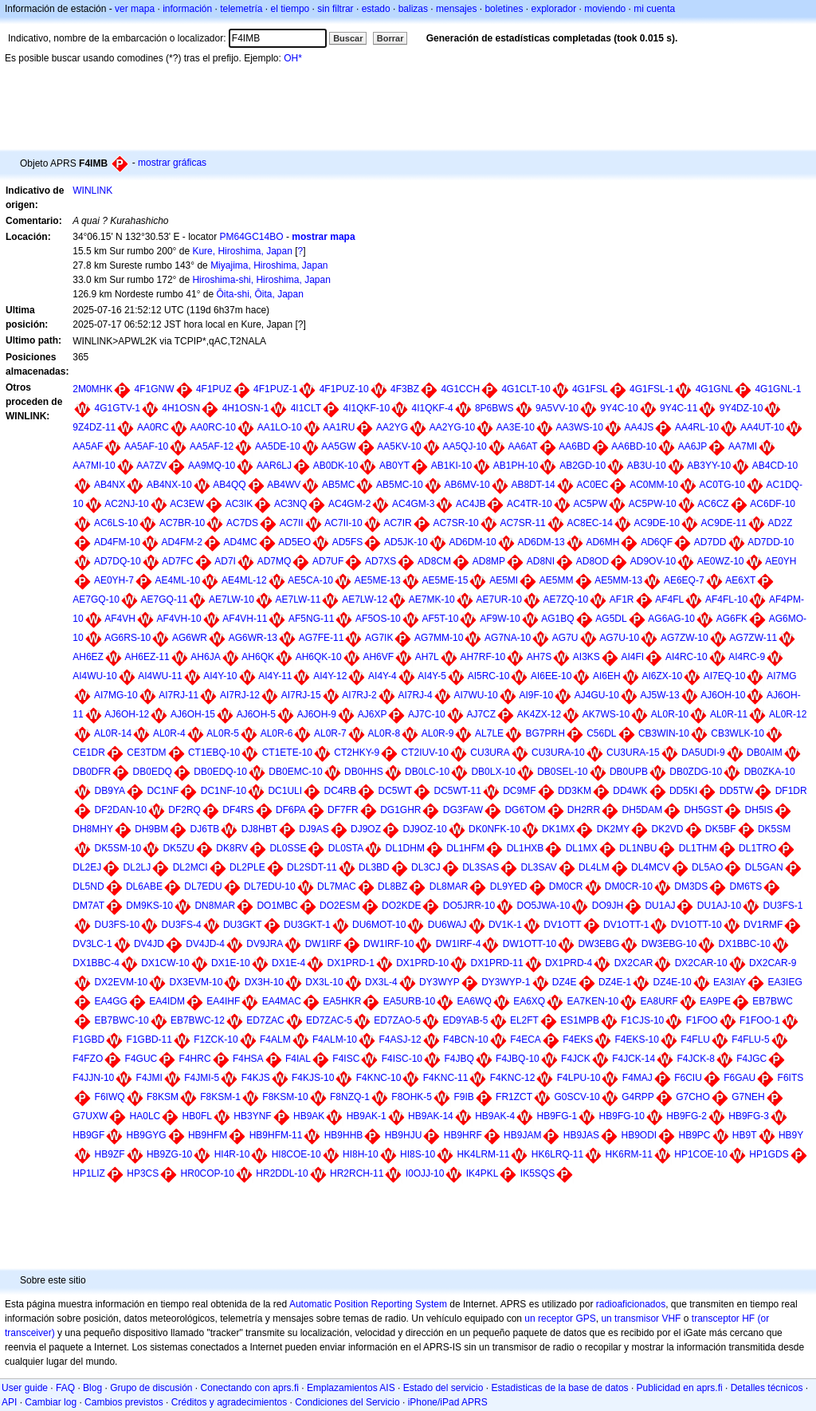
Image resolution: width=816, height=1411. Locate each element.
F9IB (463, 1096)
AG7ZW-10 (684, 637)
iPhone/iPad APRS (448, 1402)
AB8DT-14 (533, 484)
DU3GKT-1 (307, 924)
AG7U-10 (619, 637)
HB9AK (308, 1116)
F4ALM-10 (334, 1039)
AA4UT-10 (762, 427)
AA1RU (339, 427)
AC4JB (470, 503)
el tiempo (290, 8)
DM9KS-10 (149, 905)
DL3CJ (426, 867)
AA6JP (693, 446)
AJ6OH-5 (256, 714)
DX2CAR (633, 963)
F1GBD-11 (149, 1039)
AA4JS (639, 427)
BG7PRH (544, 733)
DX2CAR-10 (701, 963)
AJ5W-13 (660, 695)
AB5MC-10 (399, 484)
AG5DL (610, 618)
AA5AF (88, 446)
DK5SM (774, 829)
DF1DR (791, 790)
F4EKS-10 (637, 1039)
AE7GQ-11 (164, 599)
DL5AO (707, 867)
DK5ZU (178, 848)
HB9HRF (463, 1135)
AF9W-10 (500, 618)
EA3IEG (784, 982)
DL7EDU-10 (270, 886)
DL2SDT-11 (312, 867)
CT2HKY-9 (356, 752)
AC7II (292, 523)
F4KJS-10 (313, 1077)
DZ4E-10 (672, 982)
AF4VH (119, 618)
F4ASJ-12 (400, 1039)
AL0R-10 (669, 714)
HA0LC (145, 1116)
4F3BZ (404, 389)
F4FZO (88, 1058)
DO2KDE (401, 905)
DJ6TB (205, 829)
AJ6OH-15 (193, 714)
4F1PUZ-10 (344, 389)
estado (376, 8)
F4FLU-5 (750, 1039)
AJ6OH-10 (722, 695)
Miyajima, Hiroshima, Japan (269, 265)
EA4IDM (167, 1001)
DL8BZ (392, 886)
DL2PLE (247, 867)
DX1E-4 (288, 963)
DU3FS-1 (783, 905)
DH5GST (704, 810)
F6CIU (688, 1077)
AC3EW (187, 503)
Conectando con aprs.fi (250, 1387)
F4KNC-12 (513, 1077)
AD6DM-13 (540, 542)
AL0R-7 (330, 733)
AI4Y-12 (330, 676)
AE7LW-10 (231, 599)
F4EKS (578, 1039)
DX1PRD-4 (568, 963)
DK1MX (558, 829)
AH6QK (257, 656)
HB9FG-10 (622, 1116)
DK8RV (232, 848)
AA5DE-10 (277, 446)
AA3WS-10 (579, 427)
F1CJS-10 (642, 1020)
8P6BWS (494, 408)
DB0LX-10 (493, 771)
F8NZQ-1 (350, 1096)
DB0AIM (765, 752)
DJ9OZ (366, 829)
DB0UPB (629, 771)
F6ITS (791, 1077)
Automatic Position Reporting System (368, 1304)
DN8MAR (214, 905)
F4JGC (751, 1058)
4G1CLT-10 (525, 389)
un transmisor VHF (641, 1318)
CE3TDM (146, 752)
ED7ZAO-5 (397, 1020)
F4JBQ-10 (517, 1058)
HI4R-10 (232, 1154)
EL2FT (524, 1020)
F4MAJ (637, 1077)
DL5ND (88, 886)
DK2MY (613, 829)
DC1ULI (285, 790)
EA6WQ (474, 1001)
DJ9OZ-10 (424, 829)
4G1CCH (460, 389)
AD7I (225, 561)
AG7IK (379, 637)
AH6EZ (88, 656)
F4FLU (695, 1039)
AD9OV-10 (653, 561)
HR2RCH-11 (356, 1173)
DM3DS (691, 886)
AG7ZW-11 (753, 637)
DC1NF (162, 790)
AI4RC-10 (686, 656)
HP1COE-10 (701, 1154)
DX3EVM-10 (196, 982)
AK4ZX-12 (539, 714)
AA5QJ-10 (464, 446)
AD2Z (780, 523)
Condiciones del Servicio (347, 1402)
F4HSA (248, 1058)
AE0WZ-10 (720, 561)
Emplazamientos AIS (351, 1387)
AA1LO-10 (279, 427)
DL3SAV (539, 867)
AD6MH (602, 542)
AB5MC (338, 484)
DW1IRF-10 (388, 943)
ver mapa (135, 8)
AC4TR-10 (529, 503)
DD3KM (574, 790)
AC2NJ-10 (126, 503)
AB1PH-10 (516, 465)
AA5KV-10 (399, 446)
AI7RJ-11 (178, 695)
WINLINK (92, 190)
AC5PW (590, 503)
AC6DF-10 (772, 503)
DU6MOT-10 (379, 924)
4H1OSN (181, 408)
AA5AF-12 (211, 446)
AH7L (427, 656)
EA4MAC (281, 1001)
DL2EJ (87, 867)
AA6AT (522, 446)
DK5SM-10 (118, 848)
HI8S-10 (417, 1154)
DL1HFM (465, 848)
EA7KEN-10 (593, 1001)
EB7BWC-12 (198, 1020)
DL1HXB (525, 848)
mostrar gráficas (172, 162)
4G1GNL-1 (778, 389)
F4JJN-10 (93, 1077)
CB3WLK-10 (737, 733)
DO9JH (607, 905)
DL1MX (582, 848)
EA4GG (111, 1001)
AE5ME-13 (378, 580)
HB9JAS (581, 1135)
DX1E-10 (230, 963)
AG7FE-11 (321, 637)
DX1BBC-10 (744, 943)
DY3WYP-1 (505, 982)
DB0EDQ (152, 771)
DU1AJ (660, 905)
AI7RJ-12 (240, 695)
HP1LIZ (89, 1173)
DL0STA (345, 848)
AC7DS (242, 523)
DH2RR (583, 810)
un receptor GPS (559, 1318)
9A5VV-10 (557, 408)
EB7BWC (772, 1001)
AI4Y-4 (382, 676)
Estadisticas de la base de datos (559, 1387)
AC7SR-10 (455, 523)
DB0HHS (363, 771)
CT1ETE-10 (287, 752)
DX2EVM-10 (121, 982)
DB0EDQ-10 (220, 771)
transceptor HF (723, 1318)
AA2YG (392, 427)
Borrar (390, 38)
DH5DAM (642, 810)
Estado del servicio (443, 1387)
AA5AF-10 (146, 446)
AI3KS (586, 656)
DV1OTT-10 (696, 924)
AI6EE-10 (551, 676)
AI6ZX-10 (661, 676)
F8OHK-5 (411, 1096)
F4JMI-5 (201, 1077)
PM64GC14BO (252, 236)
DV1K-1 (505, 924)
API (9, 1402)
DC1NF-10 (223, 790)
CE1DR (89, 752)
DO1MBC (277, 905)
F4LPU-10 (579, 1077)
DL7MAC (336, 886)
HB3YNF (252, 1116)
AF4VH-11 (244, 618)
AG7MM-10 (438, 637)
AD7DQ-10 (117, 561)
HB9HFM (207, 1135)
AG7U (565, 637)
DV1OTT (562, 924)
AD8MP (489, 561)
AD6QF (657, 542)
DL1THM (698, 848)
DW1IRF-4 (458, 943)
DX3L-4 (381, 982)
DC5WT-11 (457, 790)
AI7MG (781, 676)
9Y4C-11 (678, 408)
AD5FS (347, 542)
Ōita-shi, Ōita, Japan (259, 294)
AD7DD (710, 542)
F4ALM (275, 1039)
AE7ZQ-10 (565, 599)
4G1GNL (714, 389)
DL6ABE (144, 886)
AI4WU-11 (160, 676)
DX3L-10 (324, 982)
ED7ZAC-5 (329, 1020)
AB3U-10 (646, 465)
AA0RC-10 (213, 427)
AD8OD (592, 561)
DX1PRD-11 (497, 963)
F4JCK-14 (633, 1058)
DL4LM (594, 867)
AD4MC (240, 542)
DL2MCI (190, 867)
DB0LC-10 (427, 771)
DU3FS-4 (182, 924)
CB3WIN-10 (663, 733)
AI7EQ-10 (725, 676)
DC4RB (340, 790)
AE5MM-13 (618, 580)
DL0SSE (287, 848)
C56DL (601, 733)
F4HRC (195, 1058)
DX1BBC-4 (96, 963)
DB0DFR (92, 771)
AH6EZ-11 (147, 656)
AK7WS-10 (606, 714)
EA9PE (715, 1001)
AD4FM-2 (182, 542)
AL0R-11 (728, 714)
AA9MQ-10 (211, 465)
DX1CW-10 (165, 963)
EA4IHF (223, 1001)
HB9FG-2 (686, 1116)
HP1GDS (768, 1154)
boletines (503, 8)
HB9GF (88, 1135)
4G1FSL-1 (651, 389)
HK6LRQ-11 (557, 1154)
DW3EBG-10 (668, 943)
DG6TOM (524, 810)
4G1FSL (590, 389)
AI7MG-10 (116, 695)
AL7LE (489, 733)
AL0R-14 (112, 733)
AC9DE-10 (656, 523)
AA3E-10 (515, 427)
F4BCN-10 (465, 1039)
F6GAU (739, 1077)
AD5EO (294, 542)
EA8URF (659, 1001)
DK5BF (720, 829)
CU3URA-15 (633, 752)
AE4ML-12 (244, 580)
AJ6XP (372, 714)
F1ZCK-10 (215, 1039)
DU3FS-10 (117, 924)
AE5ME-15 (445, 580)
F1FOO (702, 1020)
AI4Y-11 (275, 676)
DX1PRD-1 (350, 963)
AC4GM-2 (349, 503)
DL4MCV (650, 867)
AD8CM (434, 561)
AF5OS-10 (378, 618)
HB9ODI (639, 1135)
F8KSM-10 (285, 1096)
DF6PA (291, 810)
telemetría (241, 8)
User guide (25, 1387)
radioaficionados (630, 1304)
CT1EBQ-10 (214, 752)
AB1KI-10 (451, 465)
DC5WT (396, 790)
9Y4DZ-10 (741, 408)
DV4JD (149, 943)
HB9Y (791, 1135)
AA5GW (338, 446)
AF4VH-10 (179, 618)
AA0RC (153, 427)
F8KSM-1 (220, 1096)
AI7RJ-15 (301, 695)
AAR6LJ (274, 465)
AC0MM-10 (654, 484)
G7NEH (748, 1096)
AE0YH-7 (114, 580)
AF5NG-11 (311, 618)
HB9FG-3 (748, 1116)
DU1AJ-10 (719, 905)
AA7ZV (151, 465)
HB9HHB (343, 1135)
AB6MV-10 (466, 484)
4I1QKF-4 (432, 408)
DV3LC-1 (92, 943)
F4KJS (255, 1077)
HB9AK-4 (495, 1116)
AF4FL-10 (726, 599)
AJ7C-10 (426, 714)
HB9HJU (403, 1135)
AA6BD (574, 446)
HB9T (744, 1135)
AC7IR (397, 523)
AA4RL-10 (697, 427)
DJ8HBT (259, 829)
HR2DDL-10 (282, 1173)
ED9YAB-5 (465, 1020)
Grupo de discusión (151, 1387)
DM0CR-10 (629, 886)
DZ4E (564, 982)
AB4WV (283, 484)
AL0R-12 (787, 714)
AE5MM (556, 580)
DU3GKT (242, 924)
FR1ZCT (514, 1096)
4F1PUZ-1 (275, 389)
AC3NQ (290, 503)
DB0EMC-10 (295, 771)
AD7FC (177, 561)
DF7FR (343, 810)
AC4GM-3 (413, 503)
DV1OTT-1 (626, 924)
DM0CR (566, 886)
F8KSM (162, 1096)
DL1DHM (405, 848)
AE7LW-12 (364, 599)
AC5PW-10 (653, 503)
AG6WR (189, 637)
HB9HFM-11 (276, 1135)
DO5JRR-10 (469, 905)
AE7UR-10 (498, 599)
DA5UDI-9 (703, 752)
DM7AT (88, 905)
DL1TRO (757, 848)
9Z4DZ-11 (94, 427)
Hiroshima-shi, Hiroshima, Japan (261, 279)
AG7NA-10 (507, 637)
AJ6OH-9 (316, 714)
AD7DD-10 (770, 542)
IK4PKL (482, 1173)
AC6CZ (712, 503)
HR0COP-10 (207, 1173)
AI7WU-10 (475, 695)
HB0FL (197, 1116)
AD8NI (541, 561)
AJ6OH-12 (126, 714)
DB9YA (110, 790)
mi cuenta (654, 8)
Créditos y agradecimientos (229, 1402)
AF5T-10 (440, 618)
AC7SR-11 (522, 523)
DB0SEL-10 (562, 771)
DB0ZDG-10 (695, 771)
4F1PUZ (214, 389)
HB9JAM (522, 1135)
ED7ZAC (265, 1020)
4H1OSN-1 (245, 408)
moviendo (605, 8)
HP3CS (143, 1173)
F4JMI (149, 1077)
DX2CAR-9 (772, 963)
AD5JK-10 (406, 542)
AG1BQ (557, 618)
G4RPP (638, 1096)
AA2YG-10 (452, 427)
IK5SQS (537, 1173)
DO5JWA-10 (544, 905)
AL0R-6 (277, 733)
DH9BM (151, 829)
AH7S (539, 656)
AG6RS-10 (127, 637)
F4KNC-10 (379, 1077)
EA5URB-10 (409, 1001)
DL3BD (374, 867)
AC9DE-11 (724, 523)
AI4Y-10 (220, 676)
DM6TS (746, 886)
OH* (293, 58)
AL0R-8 (383, 733)
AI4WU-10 (94, 676)
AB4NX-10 (169, 484)
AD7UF (327, 561)
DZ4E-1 (614, 982)
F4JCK (575, 1058)
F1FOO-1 (760, 1020)
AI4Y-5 (432, 676)
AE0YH (780, 561)
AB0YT (394, 465)
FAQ (65, 1387)
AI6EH (607, 676)
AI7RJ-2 (359, 695)
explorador (553, 8)
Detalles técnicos (767, 1387)
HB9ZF (110, 1154)
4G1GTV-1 (117, 408)
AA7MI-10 (94, 465)
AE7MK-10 (432, 599)
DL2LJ (137, 867)
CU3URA (489, 752)
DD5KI (683, 790)
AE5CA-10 (310, 580)
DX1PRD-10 (422, 963)
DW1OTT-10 (529, 943)
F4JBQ (458, 1058)
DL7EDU (203, 886)
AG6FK (731, 618)
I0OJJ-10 (425, 1173)
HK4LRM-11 (483, 1154)
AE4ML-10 (178, 580)
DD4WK (630, 790)
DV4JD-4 (205, 943)
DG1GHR (400, 810)
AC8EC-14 (589, 523)
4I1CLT (306, 408)
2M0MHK (92, 389)
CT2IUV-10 (425, 752)
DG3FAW (463, 810)
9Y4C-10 (619, 408)
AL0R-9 (438, 733)
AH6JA (205, 656)
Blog (92, 1387)
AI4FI (633, 656)
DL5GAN (764, 867)
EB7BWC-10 (122, 1020)
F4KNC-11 (446, 1077)
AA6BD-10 (634, 446)
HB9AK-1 (366, 1116)
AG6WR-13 (253, 637)
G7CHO (693, 1096)
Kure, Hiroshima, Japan (242, 251)
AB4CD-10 (775, 465)
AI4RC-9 (746, 656)
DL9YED (509, 886)
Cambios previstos (123, 1402)
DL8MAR (449, 886)
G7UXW (90, 1116)
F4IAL (298, 1058)
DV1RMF (763, 924)
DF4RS (237, 810)
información (187, 8)
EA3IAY (729, 982)
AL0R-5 (222, 733)
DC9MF (519, 790)
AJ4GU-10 (597, 695)
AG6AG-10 (671, 618)
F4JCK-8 (696, 1058)
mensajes (456, 8)
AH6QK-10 (319, 656)
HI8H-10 (361, 1154)
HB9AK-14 (430, 1116)
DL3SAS (480, 867)
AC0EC (592, 484)
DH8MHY (93, 829)
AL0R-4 (169, 733)
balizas (413, 8)
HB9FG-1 (557, 1116)
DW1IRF (323, 943)
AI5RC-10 (489, 676)
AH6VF (378, 656)
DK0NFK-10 (494, 829)
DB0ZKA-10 (769, 771)
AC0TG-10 (722, 484)
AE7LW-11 (298, 599)
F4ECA (525, 1039)
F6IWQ (110, 1096)
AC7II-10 (343, 523)
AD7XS (380, 561)
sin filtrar (335, 8)
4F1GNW (155, 389)
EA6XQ (529, 1001)
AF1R (622, 599)
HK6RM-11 (629, 1154)
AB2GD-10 (582, 465)
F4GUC (141, 1058)
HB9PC (695, 1135)
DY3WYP (439, 982)
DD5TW (737, 790)
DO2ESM (340, 905)
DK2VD (667, 829)
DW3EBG (598, 943)
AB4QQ (229, 484)
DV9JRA (264, 943)
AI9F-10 (536, 695)
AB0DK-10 (336, 465)
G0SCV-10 (576, 1096)
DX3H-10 (264, 982)
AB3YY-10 (709, 465)
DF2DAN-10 (121, 810)
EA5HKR (342, 1001)
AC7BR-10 (182, 523)
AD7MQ (274, 561)
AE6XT (740, 580)
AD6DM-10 (472, 542)
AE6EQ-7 (684, 580)
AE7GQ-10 (96, 599)
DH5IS (759, 810)
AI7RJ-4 (415, 695)
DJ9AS (313, 829)
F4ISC (345, 1058)
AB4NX (109, 484)
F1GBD (88, 1039)
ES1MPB (579, 1020)
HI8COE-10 (296, 1154)
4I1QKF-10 (366, 408)
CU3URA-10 (558, 752)
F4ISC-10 (402, 1058)
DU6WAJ (447, 924)
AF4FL (669, 599)
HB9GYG (147, 1135)
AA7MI (742, 446)
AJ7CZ (481, 714)
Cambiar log (50, 1402)
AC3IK (239, 503)
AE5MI (503, 580)
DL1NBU (638, 848)
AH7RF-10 (482, 656)
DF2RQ (184, 810)
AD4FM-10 (117, 542)
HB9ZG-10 (169, 1154)
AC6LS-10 (116, 523)
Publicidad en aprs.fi (680, 1387)
